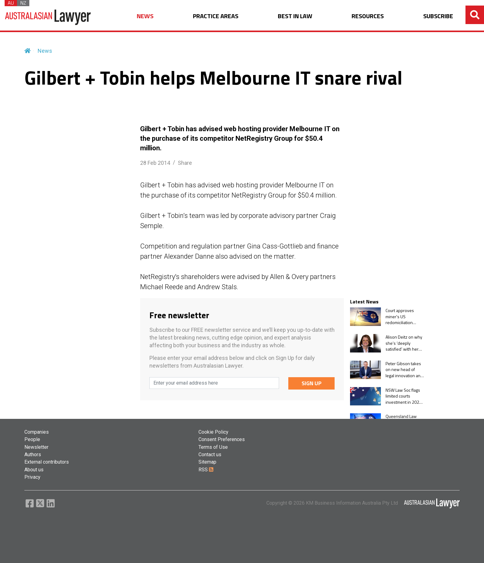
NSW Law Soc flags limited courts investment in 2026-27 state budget (405, 396)
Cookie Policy (213, 432)
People (32, 439)
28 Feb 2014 (155, 163)
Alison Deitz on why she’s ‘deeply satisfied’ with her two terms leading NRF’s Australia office (405, 343)
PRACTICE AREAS (215, 16)
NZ (23, 3)
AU (11, 3)
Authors (32, 454)
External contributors (46, 462)
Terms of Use (213, 447)
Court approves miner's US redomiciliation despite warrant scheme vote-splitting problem (401, 316)
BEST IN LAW (295, 16)
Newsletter (36, 447)
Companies (36, 432)
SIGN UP (312, 383)
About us (34, 470)
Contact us (209, 454)
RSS (205, 470)
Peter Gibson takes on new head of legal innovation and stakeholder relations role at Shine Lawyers (404, 370)
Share (185, 163)
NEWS (145, 16)
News (45, 51)
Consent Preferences (221, 439)
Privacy (32, 477)
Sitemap (207, 462)
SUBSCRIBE (438, 16)
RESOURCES (368, 16)
